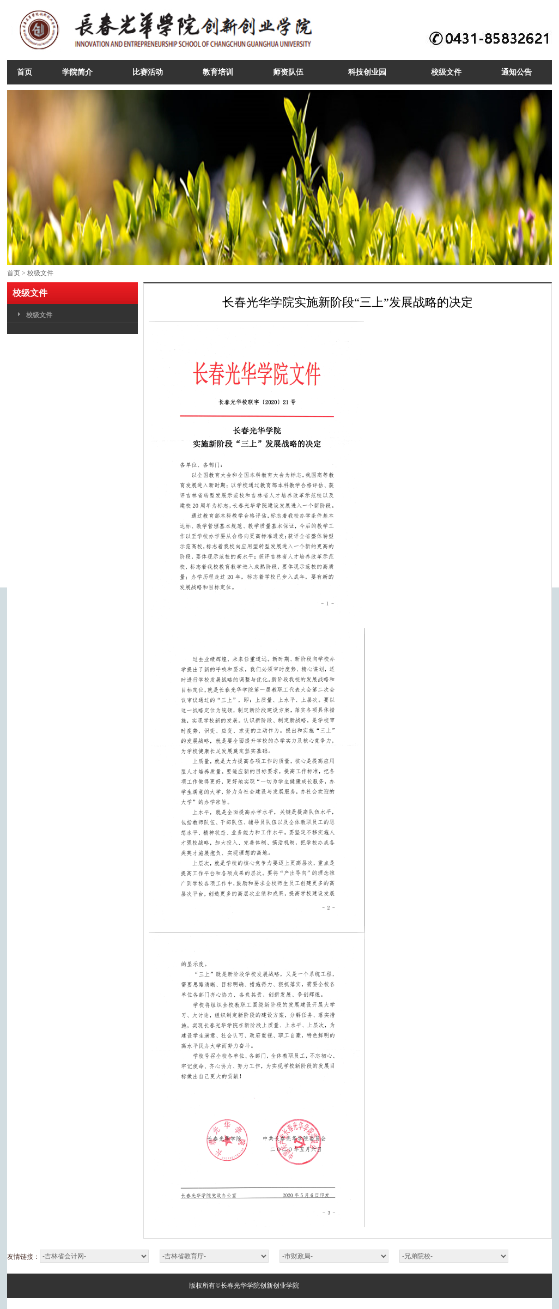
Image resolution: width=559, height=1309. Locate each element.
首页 (13, 273)
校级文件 (40, 273)
